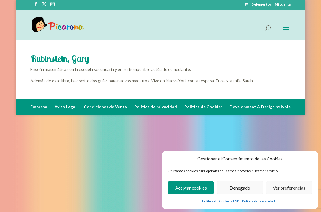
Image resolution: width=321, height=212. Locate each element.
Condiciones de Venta (105, 106)
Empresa (38, 106)
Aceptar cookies (191, 188)
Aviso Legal (65, 106)
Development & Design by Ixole (260, 106)
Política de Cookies (203, 106)
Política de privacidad (258, 201)
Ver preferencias (289, 188)
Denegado (240, 188)
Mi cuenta (283, 4)
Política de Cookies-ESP (220, 201)
